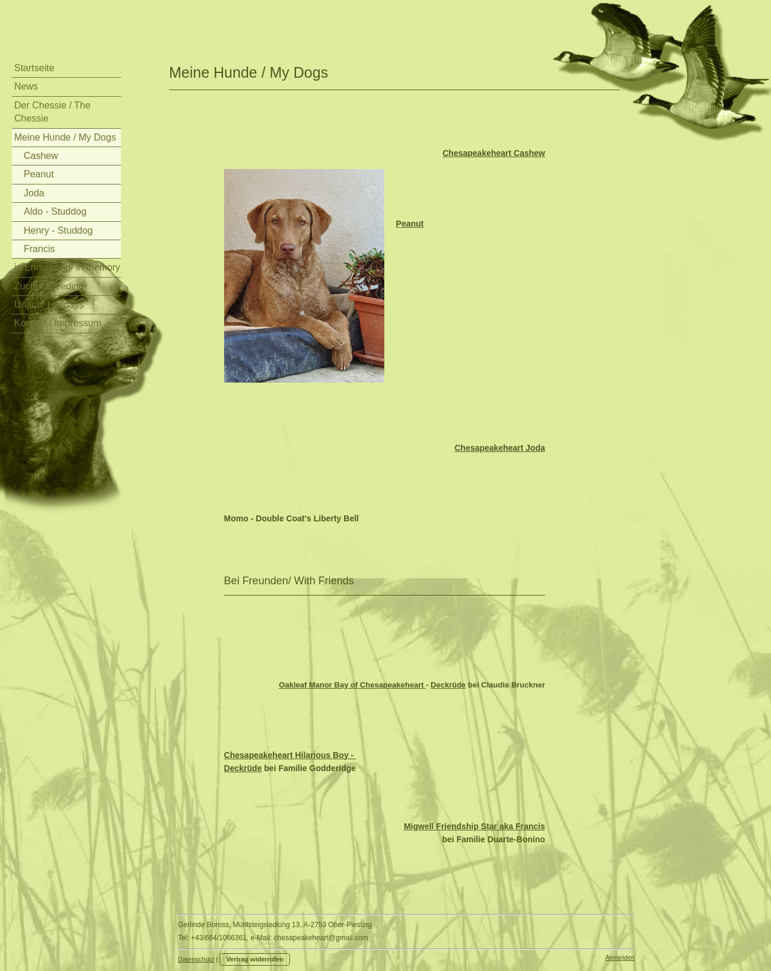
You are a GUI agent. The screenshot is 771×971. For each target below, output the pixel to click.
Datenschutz (196, 959)
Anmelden (620, 957)
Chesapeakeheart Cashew (493, 153)
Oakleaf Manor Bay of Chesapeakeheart (352, 684)
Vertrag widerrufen (254, 959)
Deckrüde (448, 684)
